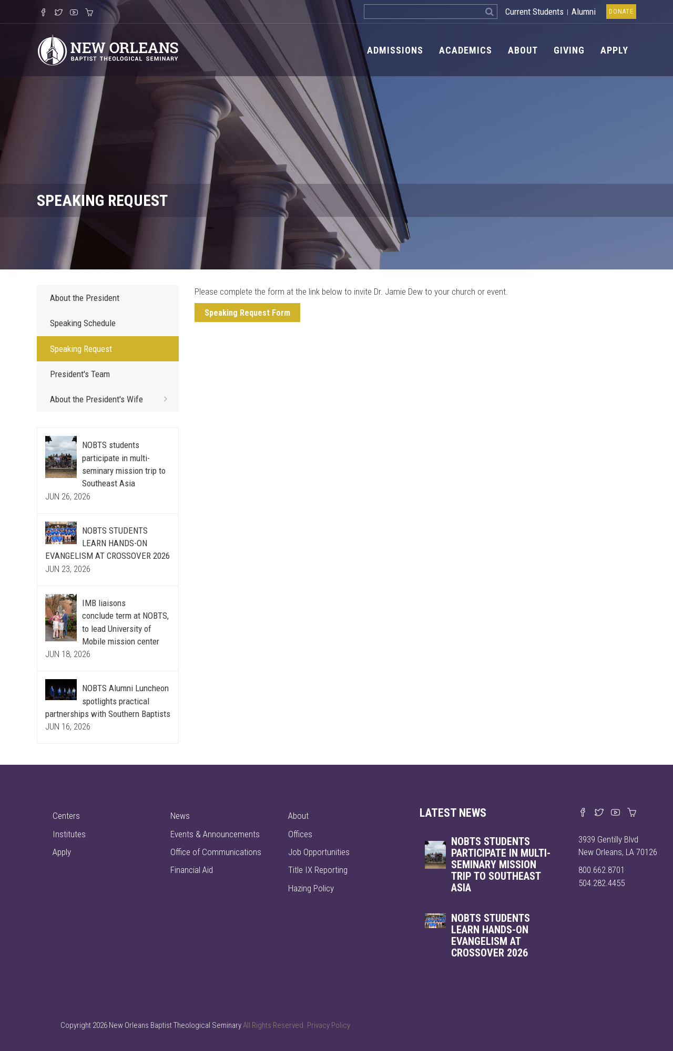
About (523, 50)
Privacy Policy (328, 1025)
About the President (84, 298)
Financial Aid (191, 870)
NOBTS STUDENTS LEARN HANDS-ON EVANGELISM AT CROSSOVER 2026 (107, 543)
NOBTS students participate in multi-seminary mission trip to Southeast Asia (500, 864)
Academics (465, 50)
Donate (621, 11)
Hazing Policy (311, 888)
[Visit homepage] (108, 49)
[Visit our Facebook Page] (43, 13)
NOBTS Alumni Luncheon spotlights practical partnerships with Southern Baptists (107, 701)
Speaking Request (81, 349)
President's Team (80, 374)
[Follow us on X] (59, 13)
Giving (569, 50)
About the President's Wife (112, 398)
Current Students (534, 11)
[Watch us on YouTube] (74, 13)
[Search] (489, 11)
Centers (66, 815)
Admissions (395, 50)
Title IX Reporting (318, 870)
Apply (614, 50)
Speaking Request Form (247, 313)
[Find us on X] (599, 813)
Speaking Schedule (83, 323)
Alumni (584, 11)
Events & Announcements (215, 834)
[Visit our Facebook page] (582, 813)
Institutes (69, 834)
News (180, 815)
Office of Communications (215, 852)
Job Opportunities (319, 852)
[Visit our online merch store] (89, 13)
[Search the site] (423, 11)
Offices (300, 834)
